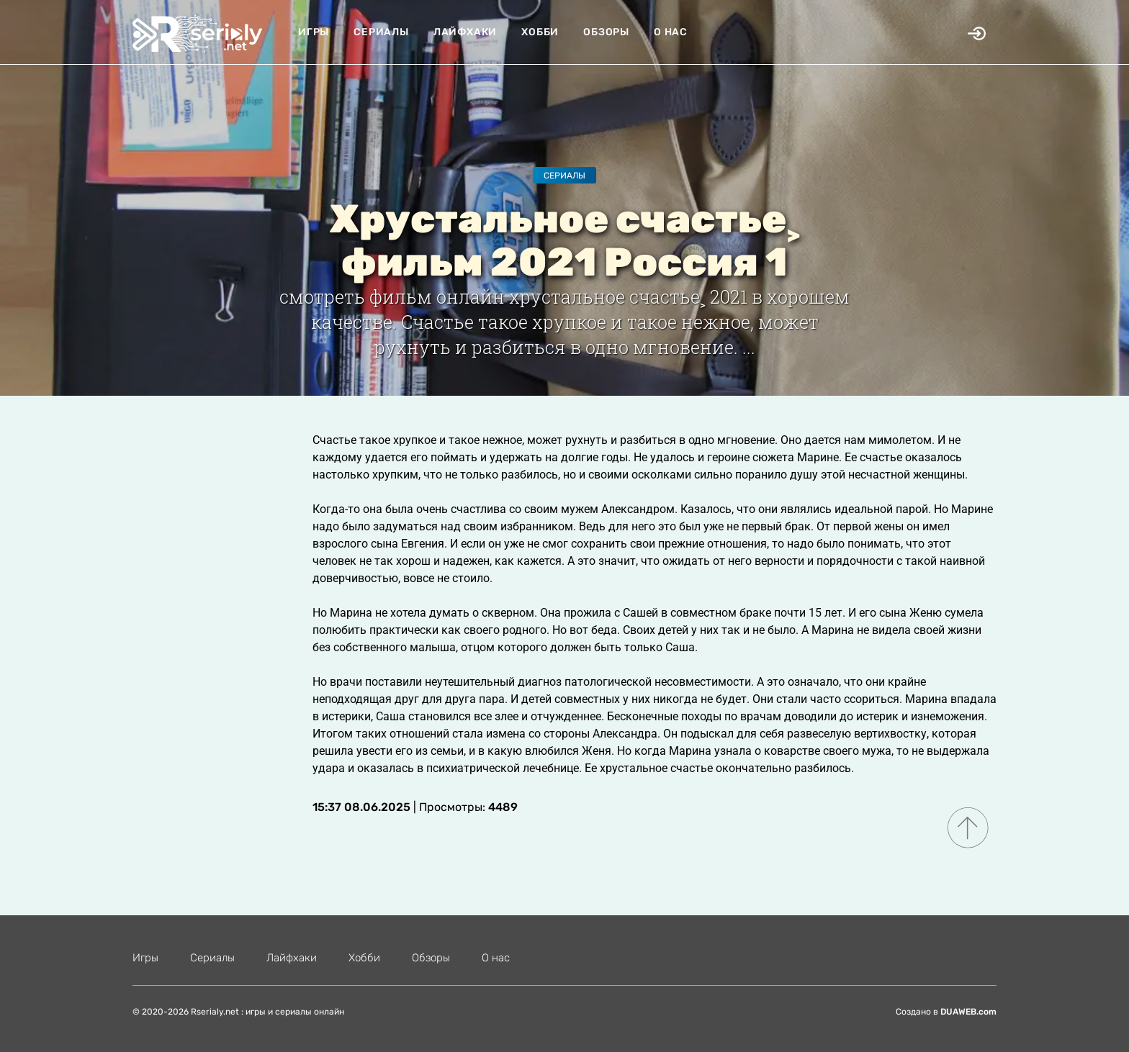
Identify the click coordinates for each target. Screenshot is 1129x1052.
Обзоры (606, 32)
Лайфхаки (465, 32)
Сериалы (381, 32)
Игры (313, 32)
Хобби (540, 32)
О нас (671, 32)
